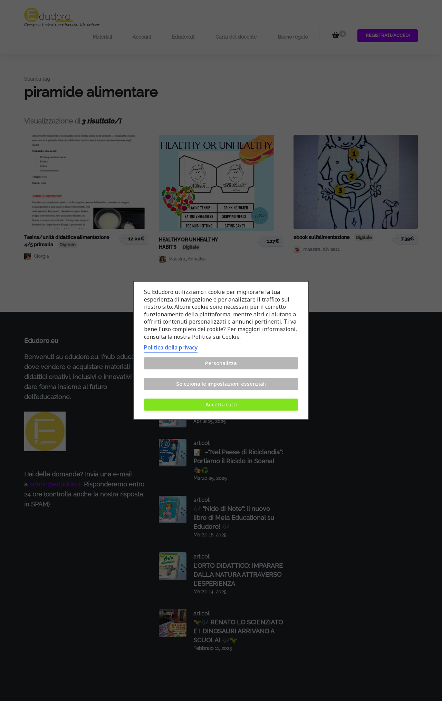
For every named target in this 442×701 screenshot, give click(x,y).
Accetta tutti (221, 404)
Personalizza (221, 363)
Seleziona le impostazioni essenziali (221, 384)
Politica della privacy (171, 348)
